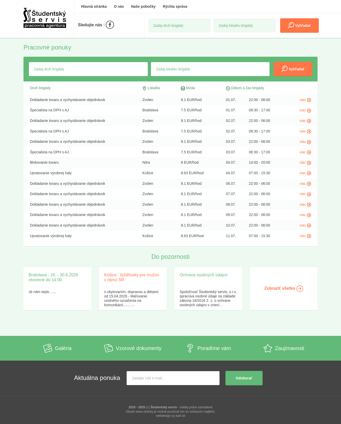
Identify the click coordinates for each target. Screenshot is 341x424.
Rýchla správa (175, 6)
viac (305, 100)
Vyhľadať (299, 25)
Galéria (57, 348)
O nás (119, 6)
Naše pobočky (143, 6)
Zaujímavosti (283, 348)
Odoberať (244, 378)
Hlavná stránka (94, 6)
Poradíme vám (208, 348)
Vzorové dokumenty (132, 348)
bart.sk (180, 416)
